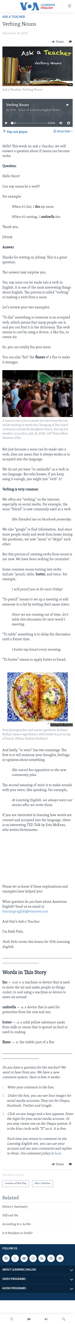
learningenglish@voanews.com (25, 911)
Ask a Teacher (13, 17)
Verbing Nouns (17, 105)
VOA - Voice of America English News (35, 110)
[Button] (58, 42)
